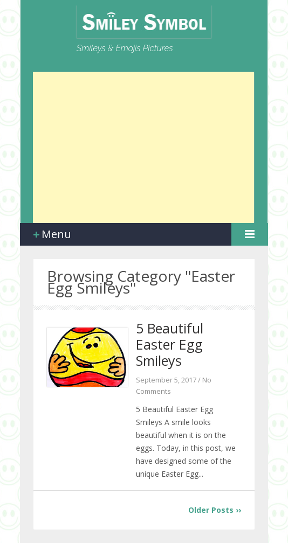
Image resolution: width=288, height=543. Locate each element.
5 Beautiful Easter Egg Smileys (169, 344)
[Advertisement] (143, 147)
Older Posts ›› (214, 510)
